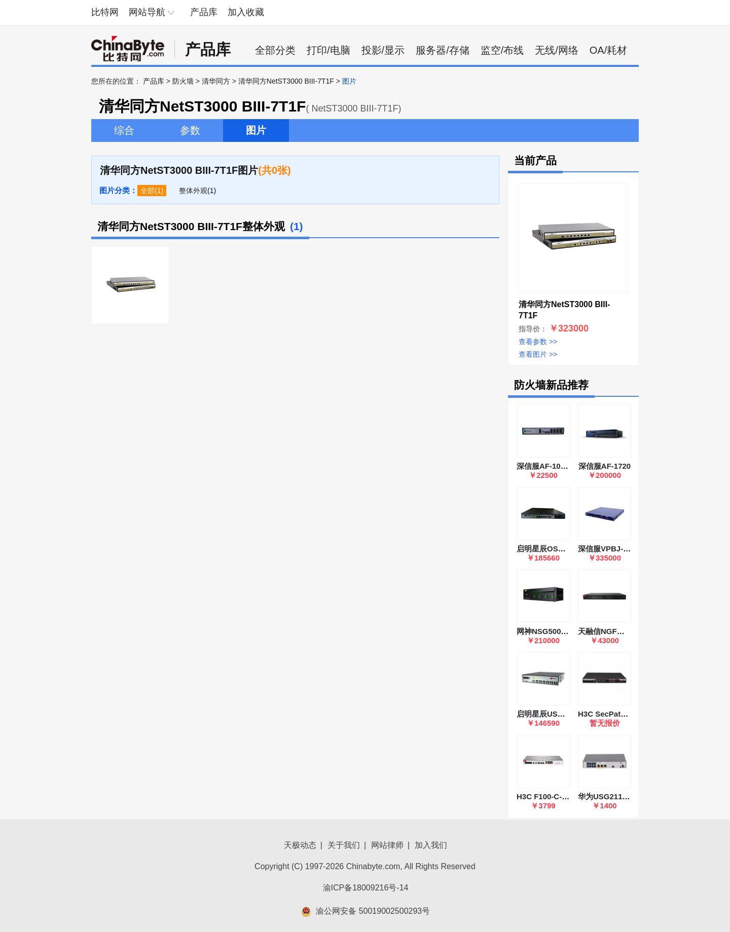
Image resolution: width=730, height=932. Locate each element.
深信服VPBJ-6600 (609, 548)
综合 (124, 130)
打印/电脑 (328, 50)
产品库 (203, 12)
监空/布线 (502, 50)
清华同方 (216, 81)
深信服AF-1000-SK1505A (560, 466)
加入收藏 (246, 12)
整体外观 (193, 191)
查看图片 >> (538, 354)
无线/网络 (556, 50)
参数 (190, 130)
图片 (256, 130)
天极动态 (300, 845)
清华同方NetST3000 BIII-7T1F (286, 81)
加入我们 (431, 845)
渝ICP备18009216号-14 (366, 887)
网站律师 (387, 845)
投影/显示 (383, 50)
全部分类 (275, 50)
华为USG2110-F (606, 796)
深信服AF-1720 (604, 466)
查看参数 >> (538, 342)
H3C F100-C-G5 (544, 796)
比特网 (105, 12)
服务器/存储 (442, 50)
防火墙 (183, 81)
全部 (147, 191)
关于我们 (343, 845)
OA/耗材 (608, 50)
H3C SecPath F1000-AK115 (626, 714)
